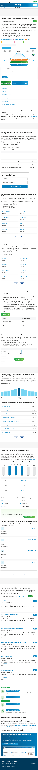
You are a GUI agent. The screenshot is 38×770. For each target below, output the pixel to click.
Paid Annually (6, 48)
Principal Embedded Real (7, 670)
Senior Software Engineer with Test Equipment (12, 628)
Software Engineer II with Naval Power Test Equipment (14, 642)
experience (34, 116)
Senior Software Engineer (7, 600)
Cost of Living (5, 101)
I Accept (34, 1)
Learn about (10, 743)
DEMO (35, 5)
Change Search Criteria (6, 68)
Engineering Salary (11, 7)
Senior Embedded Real (6, 656)
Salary (5, 7)
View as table (33, 48)
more (8, 608)
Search (35, 21)
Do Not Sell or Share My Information (8, 766)
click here (32, 459)
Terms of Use (33, 763)
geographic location (5, 118)
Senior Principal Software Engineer (9, 614)
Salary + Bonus (8, 44)
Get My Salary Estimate (15, 186)
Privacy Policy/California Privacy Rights (9, 763)
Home (2, 7)
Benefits (13, 44)
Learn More (25, 2)
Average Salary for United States (8, 104)
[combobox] (19, 21)
